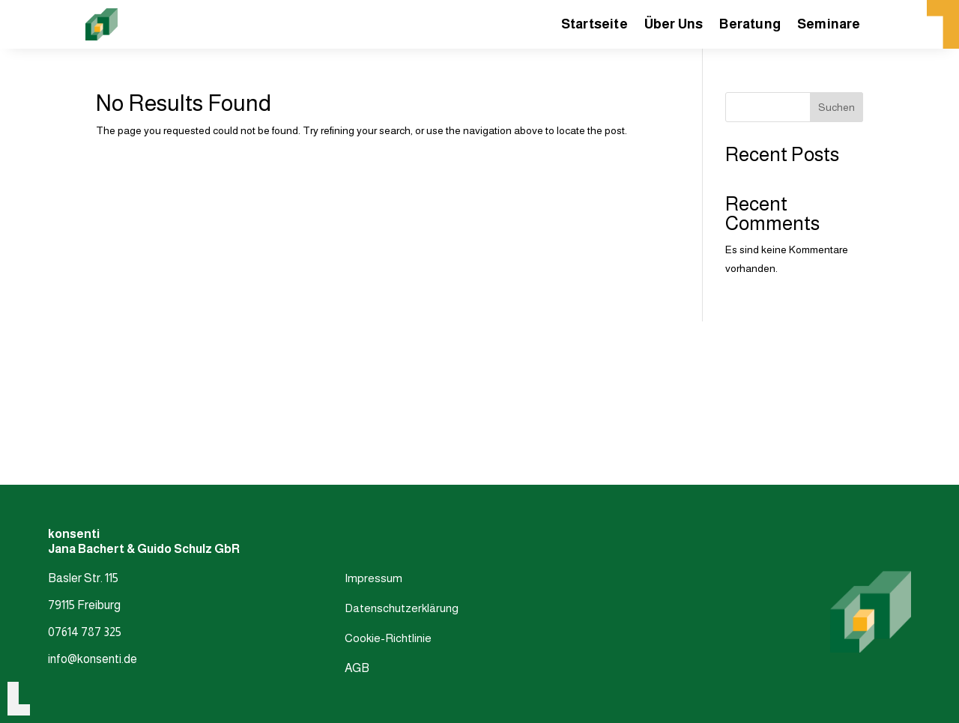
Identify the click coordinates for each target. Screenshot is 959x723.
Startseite (594, 25)
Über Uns (674, 25)
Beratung (750, 25)
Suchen (836, 107)
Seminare (829, 25)
